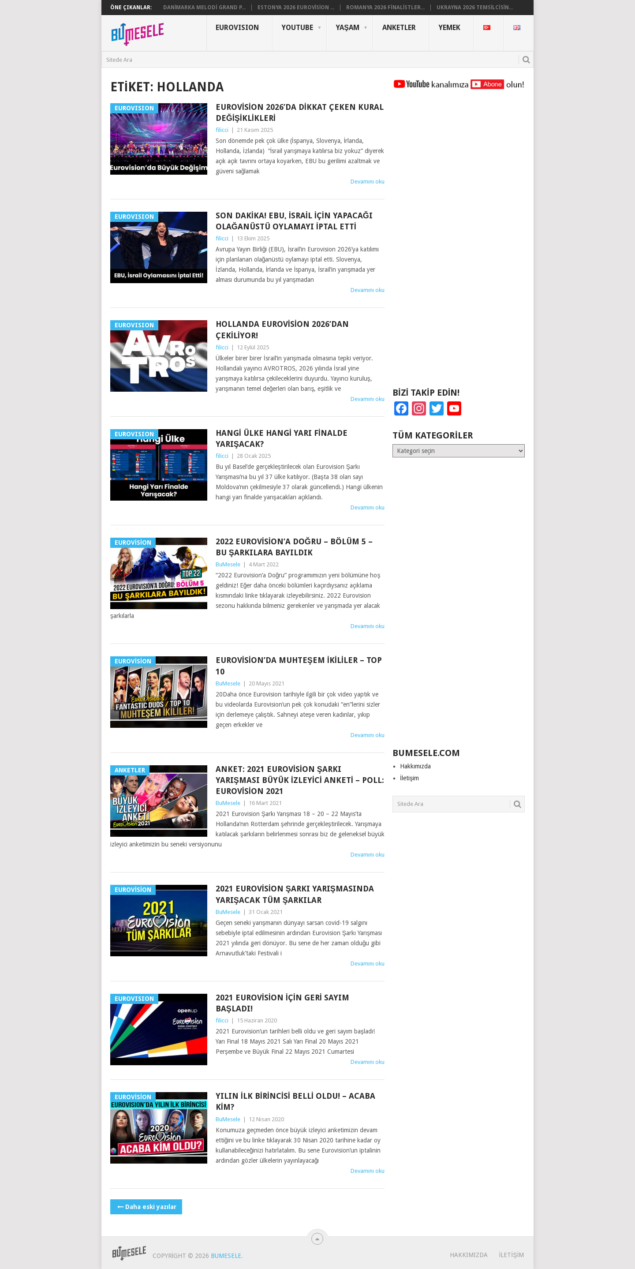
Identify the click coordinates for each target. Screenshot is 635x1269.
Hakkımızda (415, 766)
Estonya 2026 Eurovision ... (296, 7)
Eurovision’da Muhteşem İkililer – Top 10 (299, 665)
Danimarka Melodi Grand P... (204, 7)
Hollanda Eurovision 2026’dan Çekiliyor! (282, 329)
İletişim (409, 778)
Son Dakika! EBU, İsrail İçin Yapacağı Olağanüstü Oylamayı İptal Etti (294, 221)
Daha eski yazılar (146, 1206)
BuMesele (228, 564)
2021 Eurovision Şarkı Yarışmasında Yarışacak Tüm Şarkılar (295, 894)
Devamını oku (368, 181)
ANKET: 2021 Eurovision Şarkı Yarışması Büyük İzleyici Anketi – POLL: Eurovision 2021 (300, 780)
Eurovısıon (237, 27)
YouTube (297, 27)
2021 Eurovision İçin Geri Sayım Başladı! (282, 1003)
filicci (222, 130)
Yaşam (347, 27)
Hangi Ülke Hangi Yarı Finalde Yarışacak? (281, 438)
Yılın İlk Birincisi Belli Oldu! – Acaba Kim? (295, 1101)
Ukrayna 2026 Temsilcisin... (475, 7)
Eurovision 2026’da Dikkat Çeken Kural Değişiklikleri (300, 112)
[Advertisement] (458, 242)
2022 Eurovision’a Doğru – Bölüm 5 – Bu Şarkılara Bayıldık (294, 547)
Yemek (449, 27)
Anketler (399, 27)
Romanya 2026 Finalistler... (385, 7)
